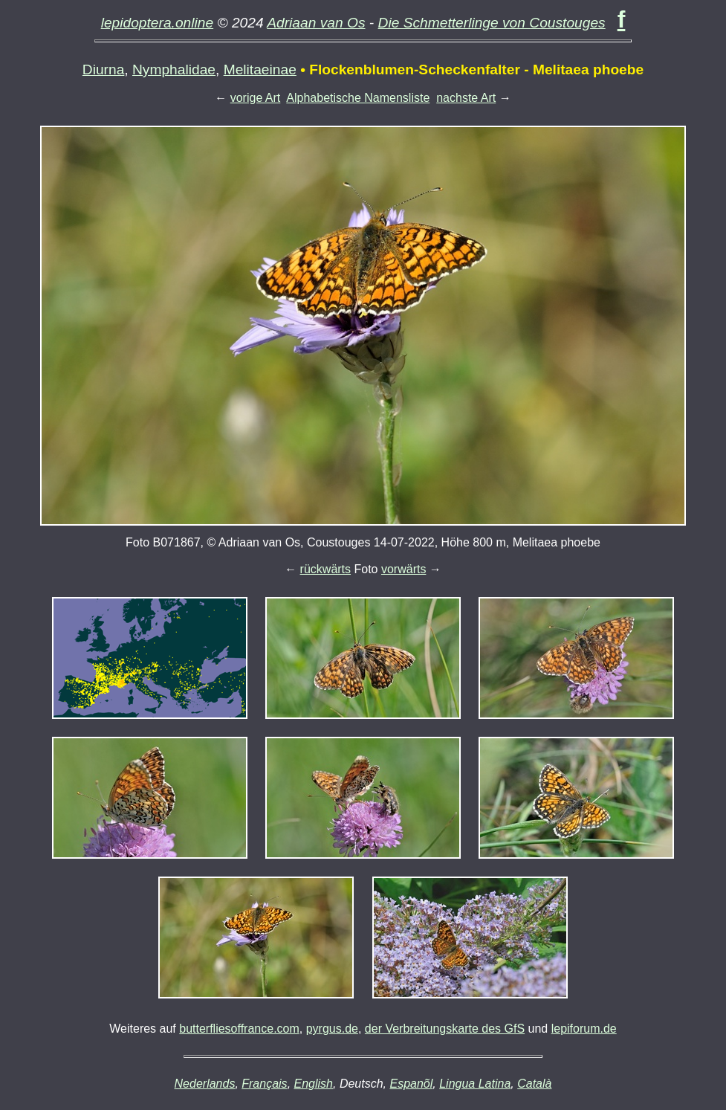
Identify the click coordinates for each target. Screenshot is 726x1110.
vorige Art (255, 97)
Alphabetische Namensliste (358, 97)
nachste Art (466, 97)
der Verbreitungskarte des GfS (445, 1028)
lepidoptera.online (157, 22)
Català (534, 1083)
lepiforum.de (584, 1028)
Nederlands (205, 1083)
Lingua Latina (475, 1083)
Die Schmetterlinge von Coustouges (492, 22)
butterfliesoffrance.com (239, 1028)
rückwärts (325, 569)
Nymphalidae (173, 69)
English (313, 1083)
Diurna (103, 69)
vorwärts (403, 569)
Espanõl (410, 1083)
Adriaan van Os (316, 22)
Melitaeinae (260, 69)
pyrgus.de (332, 1028)
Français (264, 1083)
